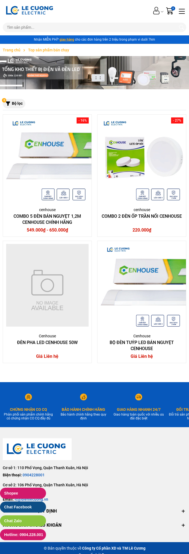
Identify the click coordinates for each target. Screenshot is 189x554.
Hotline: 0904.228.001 (23, 534)
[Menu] (181, 10)
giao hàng (67, 39)
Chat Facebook (18, 507)
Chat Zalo (13, 521)
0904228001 (34, 475)
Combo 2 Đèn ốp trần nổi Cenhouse (142, 216)
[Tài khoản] (156, 10)
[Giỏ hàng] (170, 10)
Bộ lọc (13, 102)
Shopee (11, 493)
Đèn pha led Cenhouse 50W (47, 342)
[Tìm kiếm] (181, 27)
